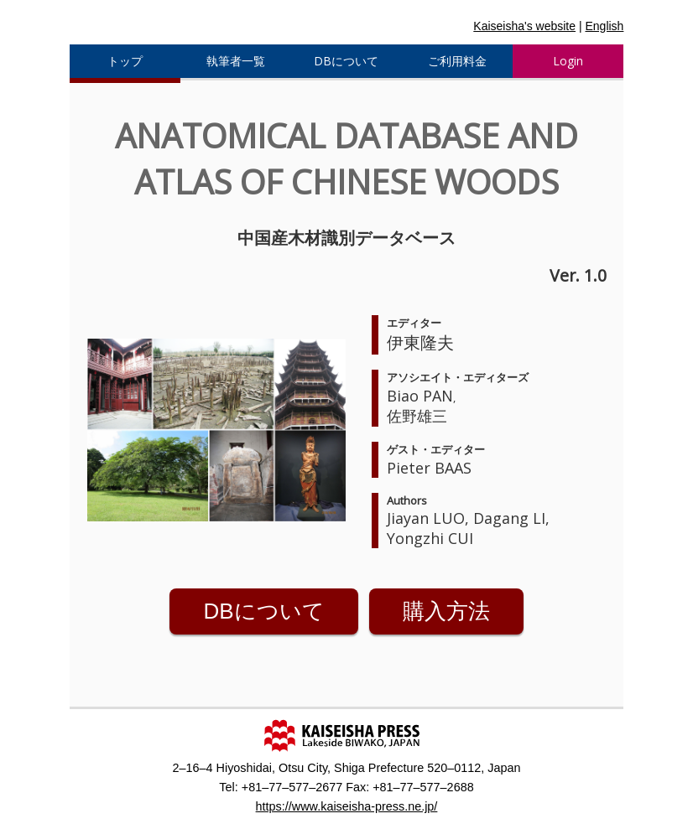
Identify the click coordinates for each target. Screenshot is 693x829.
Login (568, 61)
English (604, 26)
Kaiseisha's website (524, 26)
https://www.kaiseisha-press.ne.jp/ (347, 806)
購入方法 (446, 611)
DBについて (263, 611)
